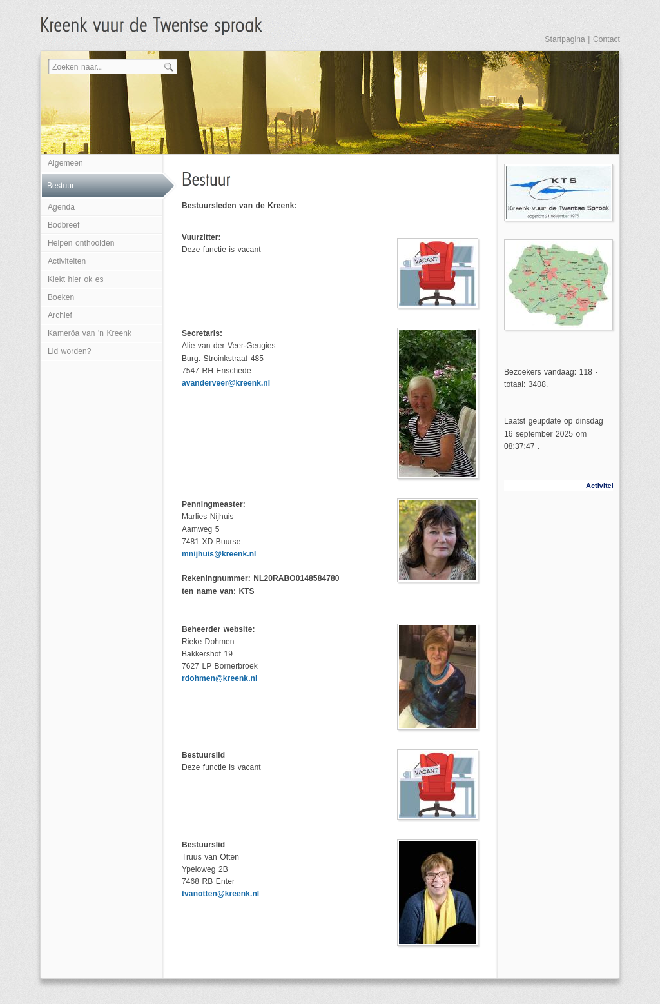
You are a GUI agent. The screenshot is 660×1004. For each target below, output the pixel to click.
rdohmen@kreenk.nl (219, 678)
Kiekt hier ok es (76, 279)
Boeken (61, 297)
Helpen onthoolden (81, 243)
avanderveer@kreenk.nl (226, 383)
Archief (60, 315)
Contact (606, 39)
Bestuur (60, 185)
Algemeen (65, 163)
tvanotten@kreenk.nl (220, 893)
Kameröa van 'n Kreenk (89, 333)
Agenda (61, 207)
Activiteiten (67, 261)
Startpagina (565, 39)
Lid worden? (69, 351)
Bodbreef (64, 225)
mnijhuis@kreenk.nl (219, 553)
